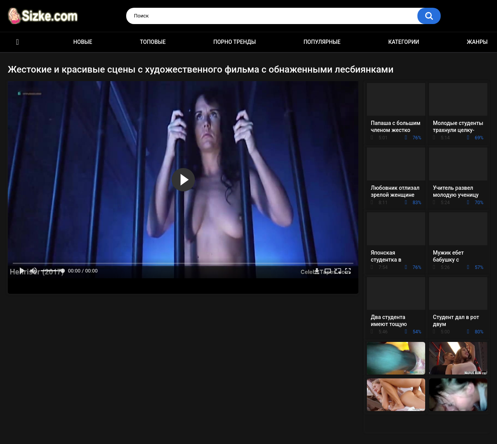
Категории (403, 42)
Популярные (322, 42)
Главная (17, 42)
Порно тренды (234, 42)
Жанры (477, 42)
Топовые (152, 42)
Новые (82, 42)
